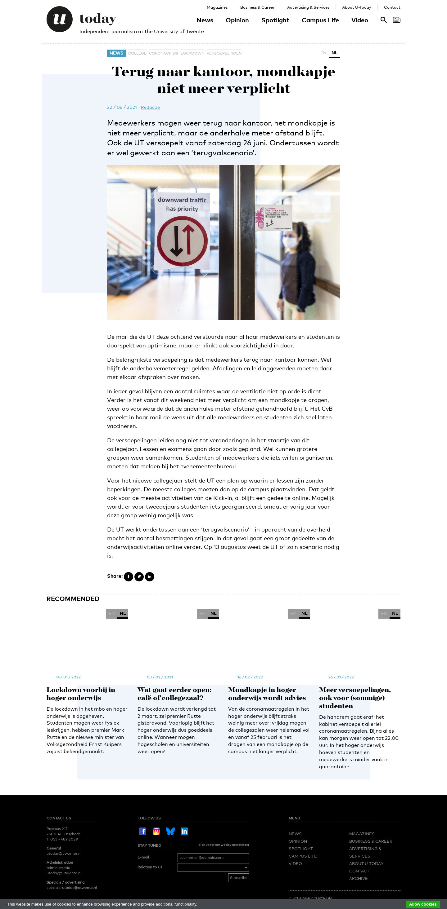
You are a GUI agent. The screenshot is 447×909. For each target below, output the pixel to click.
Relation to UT (150, 795)
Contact (392, 7)
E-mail (143, 785)
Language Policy (306, 837)
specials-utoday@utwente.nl (72, 815)
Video (359, 20)
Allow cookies (423, 904)
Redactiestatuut (306, 831)
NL (334, 52)
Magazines (217, 7)
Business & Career (257, 7)
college (137, 53)
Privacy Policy (378, 831)
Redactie (150, 107)
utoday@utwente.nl (64, 781)
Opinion (237, 20)
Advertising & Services (308, 7)
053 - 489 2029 (64, 767)
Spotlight (275, 20)
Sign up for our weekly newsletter (223, 772)
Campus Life (320, 20)
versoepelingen (224, 53)
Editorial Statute (342, 831)
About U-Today (356, 7)
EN (323, 52)
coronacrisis (163, 53)
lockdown (192, 53)
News (204, 20)
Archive (358, 806)
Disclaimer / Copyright (311, 826)
